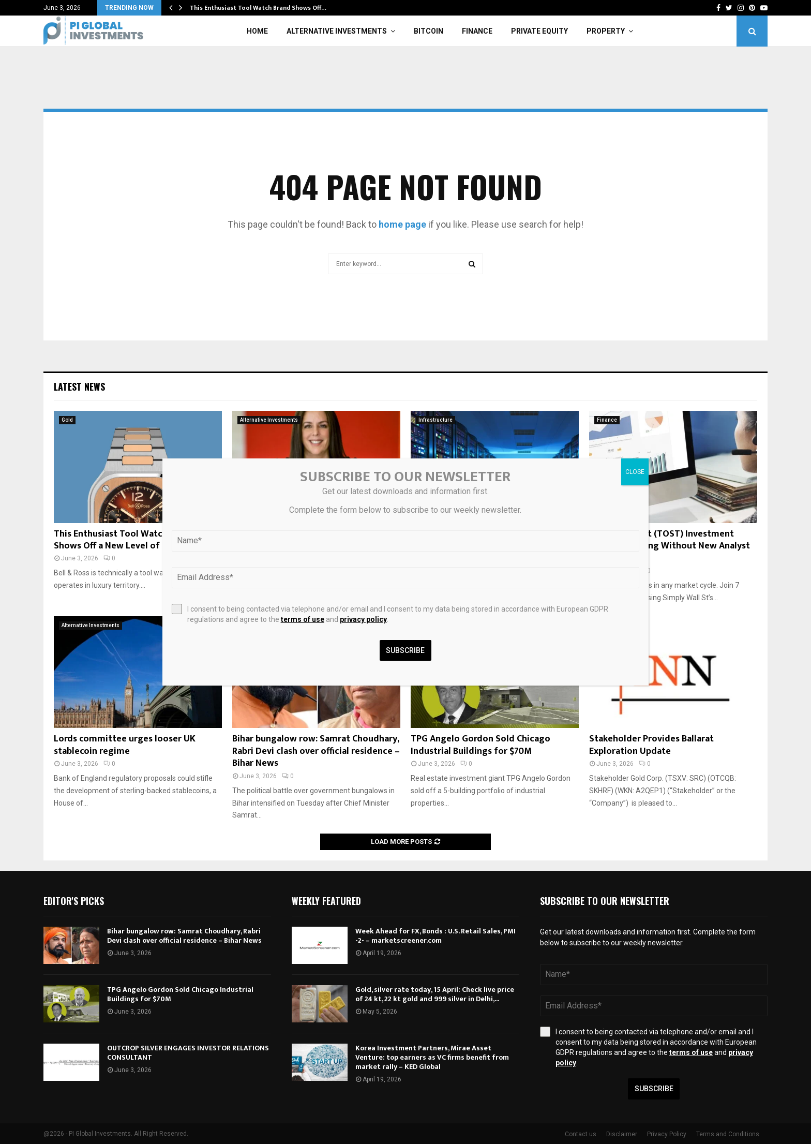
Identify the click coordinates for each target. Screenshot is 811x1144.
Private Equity (539, 31)
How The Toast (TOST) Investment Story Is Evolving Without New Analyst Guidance (669, 546)
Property (606, 31)
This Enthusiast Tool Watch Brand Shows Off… (258, 8)
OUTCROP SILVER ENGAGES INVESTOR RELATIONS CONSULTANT (188, 1052)
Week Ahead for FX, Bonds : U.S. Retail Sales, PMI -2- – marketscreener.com (435, 935)
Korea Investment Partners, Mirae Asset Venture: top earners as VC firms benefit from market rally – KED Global (432, 1057)
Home (257, 31)
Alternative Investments (337, 31)
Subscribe (654, 1088)
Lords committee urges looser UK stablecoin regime (125, 745)
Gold (67, 420)
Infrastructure (435, 420)
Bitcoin (428, 31)
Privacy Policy (666, 1134)
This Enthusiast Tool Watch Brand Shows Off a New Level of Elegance (127, 540)
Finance (477, 31)
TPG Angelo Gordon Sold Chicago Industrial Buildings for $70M (480, 745)
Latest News (79, 386)
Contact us (580, 1134)
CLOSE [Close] (634, 472)
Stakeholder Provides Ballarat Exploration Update (651, 745)
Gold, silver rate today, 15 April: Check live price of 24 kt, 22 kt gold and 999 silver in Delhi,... (434, 994)
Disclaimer (621, 1134)
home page (402, 224)
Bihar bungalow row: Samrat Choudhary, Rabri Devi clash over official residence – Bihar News (316, 751)
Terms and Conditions (727, 1134)
